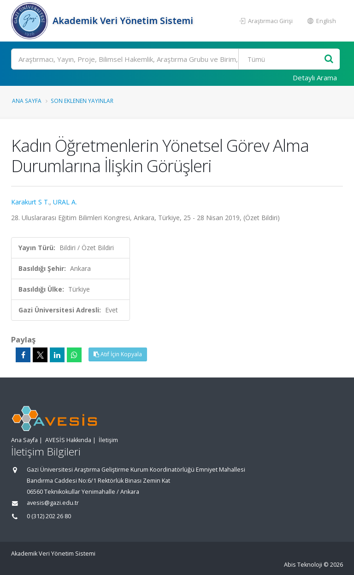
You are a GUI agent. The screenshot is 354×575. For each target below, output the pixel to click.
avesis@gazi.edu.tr (53, 503)
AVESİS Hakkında (68, 440)
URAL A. (65, 202)
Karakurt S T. (30, 202)
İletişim (108, 440)
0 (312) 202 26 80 (49, 516)
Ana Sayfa (26, 100)
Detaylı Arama (315, 77)
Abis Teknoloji (303, 565)
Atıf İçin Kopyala (118, 354)
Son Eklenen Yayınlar (82, 100)
